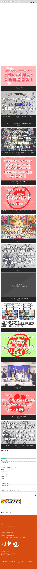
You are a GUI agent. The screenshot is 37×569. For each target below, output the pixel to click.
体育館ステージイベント (18, 358)
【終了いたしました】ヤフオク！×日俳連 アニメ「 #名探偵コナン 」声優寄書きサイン (18, 116)
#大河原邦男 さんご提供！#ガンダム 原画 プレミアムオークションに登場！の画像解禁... (18, 153)
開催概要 (2, 469)
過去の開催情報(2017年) (5, 481)
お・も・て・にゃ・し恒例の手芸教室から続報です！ (18, 416)
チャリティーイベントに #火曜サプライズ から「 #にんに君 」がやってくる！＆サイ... (18, 240)
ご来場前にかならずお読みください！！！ (8, 467)
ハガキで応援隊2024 (23, 561)
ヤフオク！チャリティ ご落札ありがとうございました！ (11, 490)
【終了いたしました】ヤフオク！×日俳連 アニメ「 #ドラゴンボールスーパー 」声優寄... (18, 269)
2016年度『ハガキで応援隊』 (18, 87)
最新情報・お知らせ (4, 471)
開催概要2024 (31, 561)
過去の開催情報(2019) (4, 462)
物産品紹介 (3, 478)
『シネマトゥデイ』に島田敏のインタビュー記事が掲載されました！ (18, 123)
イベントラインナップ (5, 474)
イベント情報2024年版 (5, 464)
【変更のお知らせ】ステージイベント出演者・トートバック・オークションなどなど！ (18, 329)
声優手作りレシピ (4, 476)
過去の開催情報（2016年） (5, 483)
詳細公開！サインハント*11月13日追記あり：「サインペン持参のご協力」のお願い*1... (18, 211)
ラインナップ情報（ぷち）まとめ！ (18, 182)
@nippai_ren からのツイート (6, 453)
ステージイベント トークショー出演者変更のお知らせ (19, 298)
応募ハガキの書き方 (4, 460)
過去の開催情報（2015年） (5, 485)
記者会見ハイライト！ (18, 387)
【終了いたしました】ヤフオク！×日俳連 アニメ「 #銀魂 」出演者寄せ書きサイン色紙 (18, 446)
